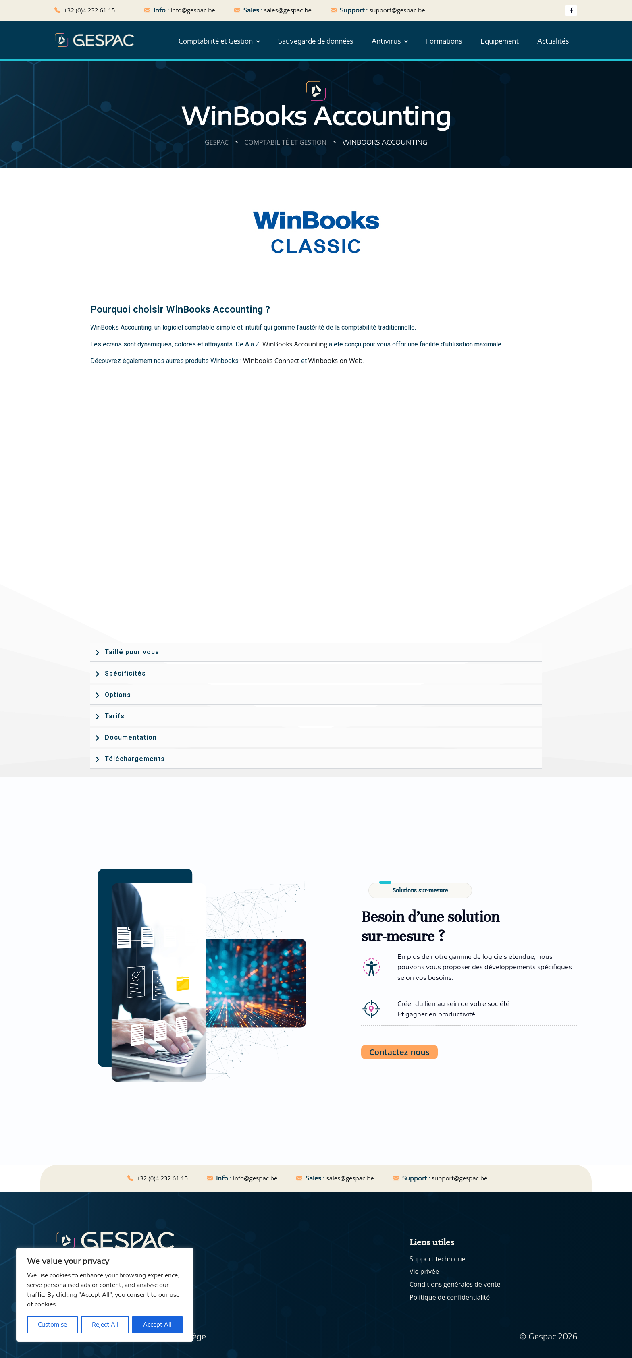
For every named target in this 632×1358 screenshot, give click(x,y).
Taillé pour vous (132, 652)
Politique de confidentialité (450, 1297)
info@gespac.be (192, 10)
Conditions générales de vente (455, 1284)
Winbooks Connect (271, 360)
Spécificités (125, 673)
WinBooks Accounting (294, 344)
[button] (316, 652)
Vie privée (424, 1271)
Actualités (553, 41)
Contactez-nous (399, 1052)
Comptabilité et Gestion (216, 41)
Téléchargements (135, 759)
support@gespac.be (397, 10)
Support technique (438, 1258)
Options (118, 695)
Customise (52, 1324)
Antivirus (386, 41)
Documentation (131, 737)
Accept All (157, 1324)
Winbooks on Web (335, 360)
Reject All (105, 1324)
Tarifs (115, 716)
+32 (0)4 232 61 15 (89, 10)
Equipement (499, 41)
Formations (444, 41)
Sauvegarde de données (315, 41)
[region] (104, 1295)
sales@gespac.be (288, 10)
